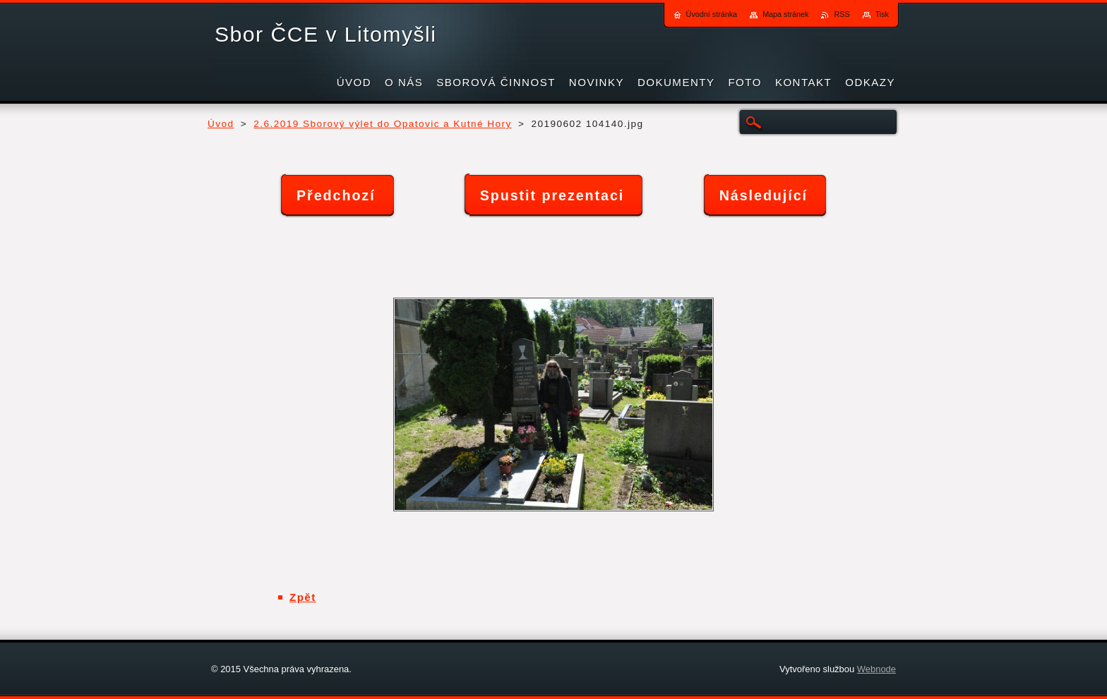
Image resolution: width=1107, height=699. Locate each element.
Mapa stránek (785, 14)
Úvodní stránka (712, 14)
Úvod (221, 123)
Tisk (882, 14)
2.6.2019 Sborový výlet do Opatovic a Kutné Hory (382, 123)
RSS (841, 14)
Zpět (302, 597)
